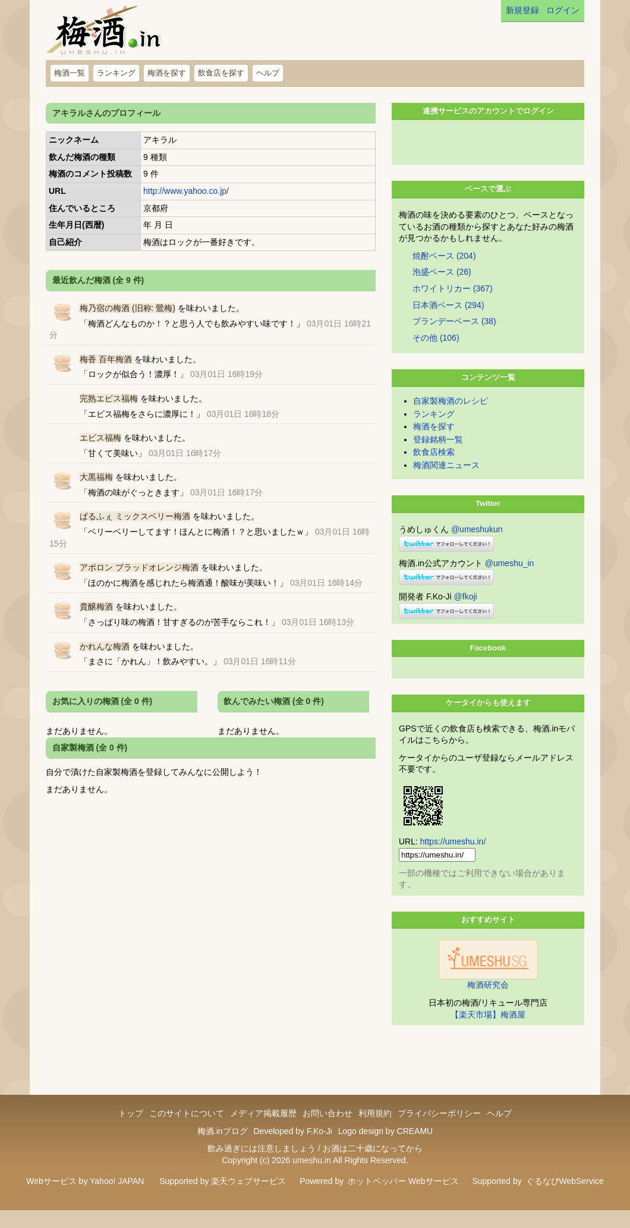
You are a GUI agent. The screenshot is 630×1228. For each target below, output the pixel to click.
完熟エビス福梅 (109, 398)
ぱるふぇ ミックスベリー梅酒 (135, 516)
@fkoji (465, 614)
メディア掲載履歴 (263, 1131)
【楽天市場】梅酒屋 (488, 1032)
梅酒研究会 (488, 1002)
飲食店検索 (434, 470)
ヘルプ (267, 72)
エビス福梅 (100, 437)
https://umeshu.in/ (453, 859)
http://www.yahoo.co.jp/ (186, 191)
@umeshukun (477, 547)
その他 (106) (435, 355)
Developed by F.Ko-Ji (292, 1149)
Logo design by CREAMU (385, 1149)
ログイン (562, 10)
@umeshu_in (509, 581)
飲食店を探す (221, 72)
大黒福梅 (96, 477)
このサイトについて (186, 1131)
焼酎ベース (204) (444, 273)
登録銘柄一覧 (438, 457)
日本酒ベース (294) (448, 323)
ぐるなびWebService (565, 1199)
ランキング (116, 72)
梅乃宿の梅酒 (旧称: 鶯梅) (127, 308)
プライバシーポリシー (439, 1131)
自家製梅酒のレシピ (450, 418)
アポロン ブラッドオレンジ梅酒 (139, 567)
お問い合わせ (327, 1131)
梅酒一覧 (69, 72)
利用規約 (375, 1131)
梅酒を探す (166, 72)
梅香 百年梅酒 (106, 359)
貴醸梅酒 (96, 606)
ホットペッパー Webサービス (403, 1199)
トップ (130, 1131)
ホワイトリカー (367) (452, 306)
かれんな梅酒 (105, 646)
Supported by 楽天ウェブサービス (222, 1199)
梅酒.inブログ (222, 1149)
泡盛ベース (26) (441, 289)
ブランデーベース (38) (454, 339)
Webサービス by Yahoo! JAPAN (85, 1199)
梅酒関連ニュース (446, 483)
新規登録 (522, 10)
